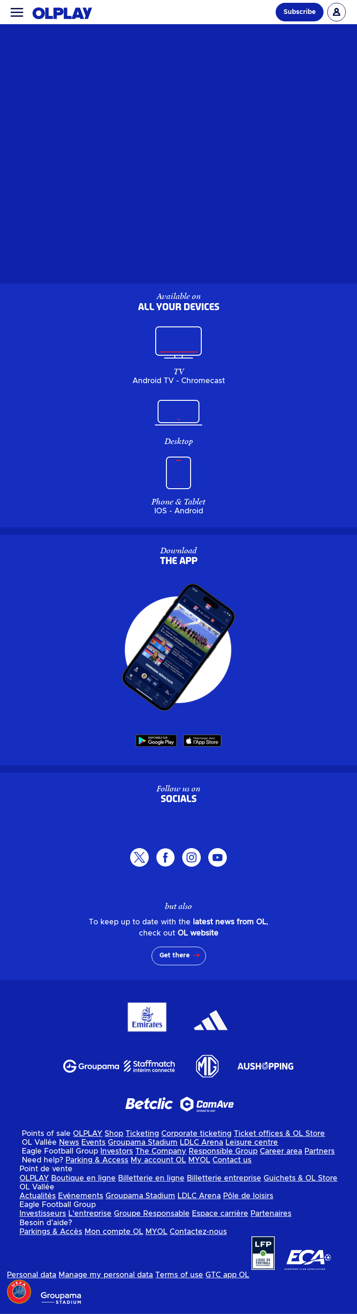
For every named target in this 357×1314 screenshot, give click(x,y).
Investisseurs (43, 1213)
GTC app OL (227, 1275)
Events (93, 1142)
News (69, 1142)
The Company (160, 1151)
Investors (116, 1151)
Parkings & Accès (51, 1231)
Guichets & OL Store (300, 1178)
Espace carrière (220, 1213)
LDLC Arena (201, 1142)
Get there (174, 955)
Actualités (38, 1196)
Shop (114, 1133)
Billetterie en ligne (151, 1178)
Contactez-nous (198, 1231)
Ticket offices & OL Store (279, 1133)
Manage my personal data (106, 1275)
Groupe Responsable (152, 1213)
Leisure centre (251, 1142)
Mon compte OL (114, 1231)
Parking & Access (97, 1160)
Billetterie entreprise (224, 1178)
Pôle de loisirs (248, 1196)
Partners (319, 1151)
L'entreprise (90, 1213)
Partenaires (271, 1213)
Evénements (80, 1196)
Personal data (31, 1275)
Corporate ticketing (196, 1133)
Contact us (231, 1160)
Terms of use (179, 1275)
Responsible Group (223, 1151)
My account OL (158, 1160)
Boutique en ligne (83, 1178)
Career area (281, 1151)
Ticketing (142, 1133)
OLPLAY (87, 1133)
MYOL (199, 1160)
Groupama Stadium (143, 1142)
